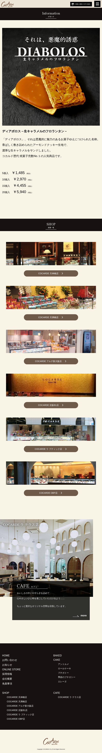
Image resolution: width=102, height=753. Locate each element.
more (84, 615)
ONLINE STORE (83, 4)
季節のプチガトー (66, 677)
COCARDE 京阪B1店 (48, 405)
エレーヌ (62, 681)
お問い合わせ (9, 660)
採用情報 (7, 674)
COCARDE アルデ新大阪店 (48, 361)
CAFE (56, 693)
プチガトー (63, 673)
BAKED (57, 655)
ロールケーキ (64, 668)
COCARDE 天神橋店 (48, 273)
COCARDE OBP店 (48, 493)
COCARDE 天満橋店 (48, 317)
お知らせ (7, 665)
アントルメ (63, 664)
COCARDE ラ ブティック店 (48, 449)
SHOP (5, 693)
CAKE (56, 660)
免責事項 (7, 683)
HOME (6, 655)
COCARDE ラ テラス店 (69, 697)
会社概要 (7, 678)
